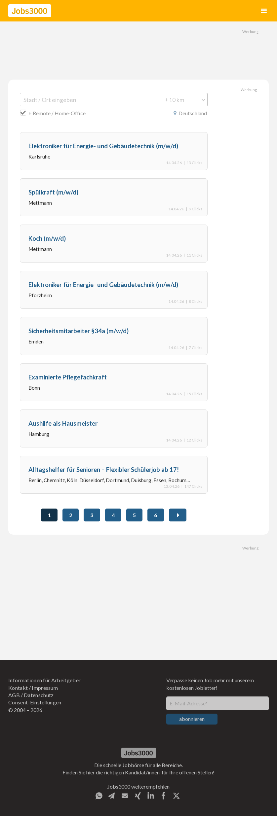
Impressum (45, 688)
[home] (29, 10)
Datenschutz (39, 695)
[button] (264, 10)
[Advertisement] (138, 49)
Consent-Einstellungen (34, 702)
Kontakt (18, 688)
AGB (14, 695)
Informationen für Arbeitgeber (44, 680)
